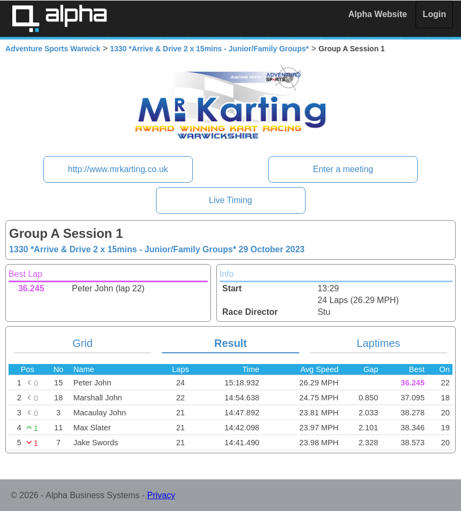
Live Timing (230, 200)
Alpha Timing (59, 18)
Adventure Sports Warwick (52, 48)
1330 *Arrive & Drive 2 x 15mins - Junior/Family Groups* (209, 48)
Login (434, 14)
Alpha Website (377, 14)
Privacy (161, 495)
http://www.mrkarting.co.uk (118, 169)
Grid (83, 343)
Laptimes (378, 343)
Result (230, 343)
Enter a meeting (343, 169)
